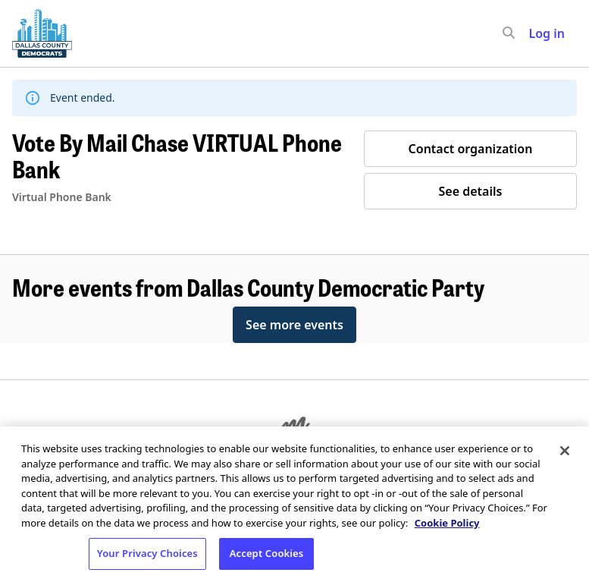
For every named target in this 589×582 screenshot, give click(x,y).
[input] (536, 33)
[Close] (564, 450)
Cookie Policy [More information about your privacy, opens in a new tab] (447, 523)
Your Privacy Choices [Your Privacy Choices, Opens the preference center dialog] (147, 553)
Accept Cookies (267, 553)
